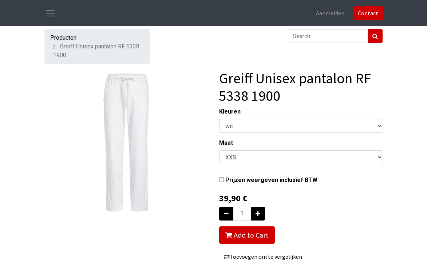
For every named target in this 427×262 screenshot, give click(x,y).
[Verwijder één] (226, 214)
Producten (63, 37)
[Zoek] (375, 36)
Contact (368, 13)
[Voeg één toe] (258, 214)
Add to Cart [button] (247, 234)
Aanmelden (330, 13)
